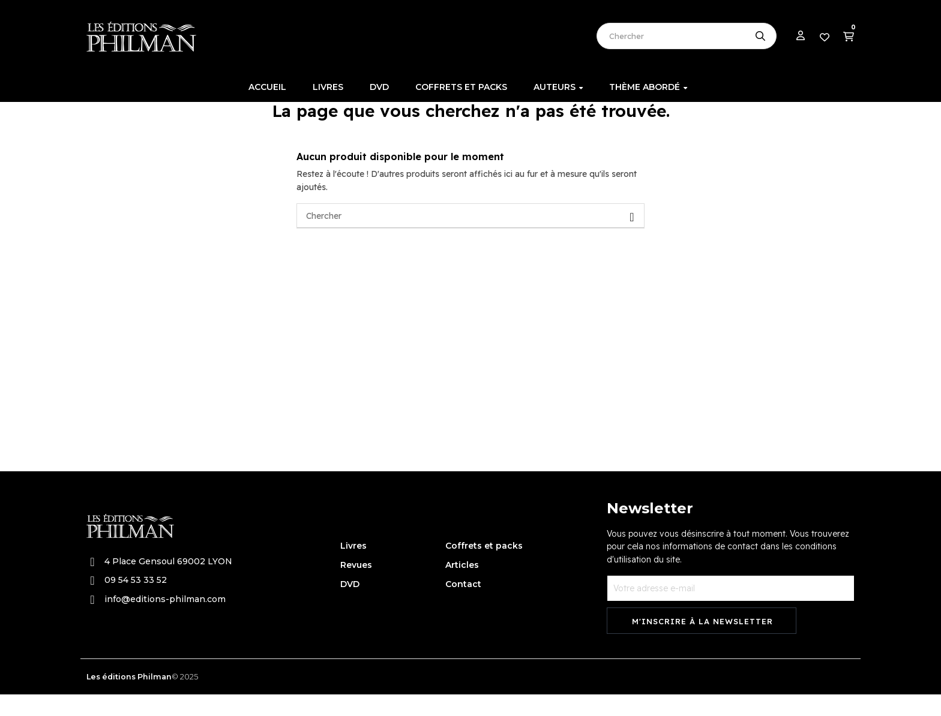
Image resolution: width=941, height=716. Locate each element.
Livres (353, 566)
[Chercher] (470, 237)
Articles (462, 585)
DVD (349, 605)
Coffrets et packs (484, 566)
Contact (463, 605)
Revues (356, 585)
